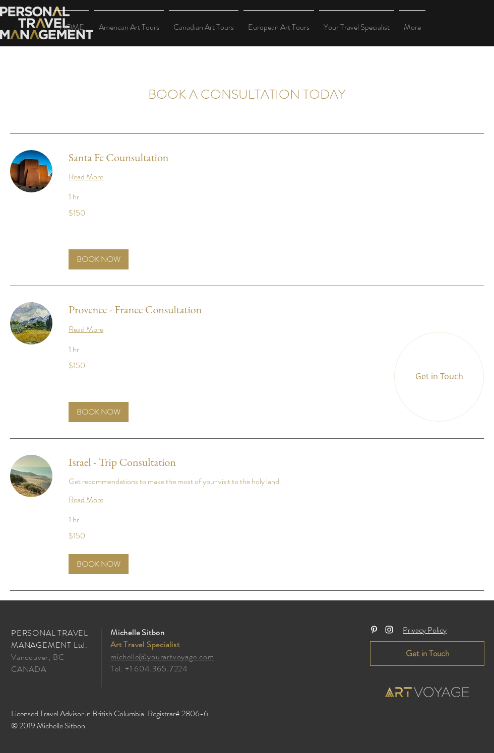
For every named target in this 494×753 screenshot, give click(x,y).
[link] (276, 157)
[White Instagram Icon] (389, 630)
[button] (128, 22)
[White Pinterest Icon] (374, 630)
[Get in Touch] (439, 377)
